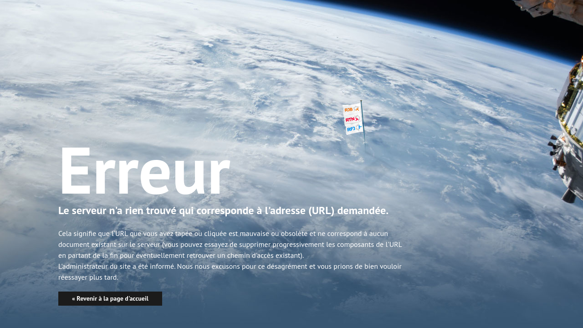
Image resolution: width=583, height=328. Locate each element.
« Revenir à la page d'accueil (110, 298)
